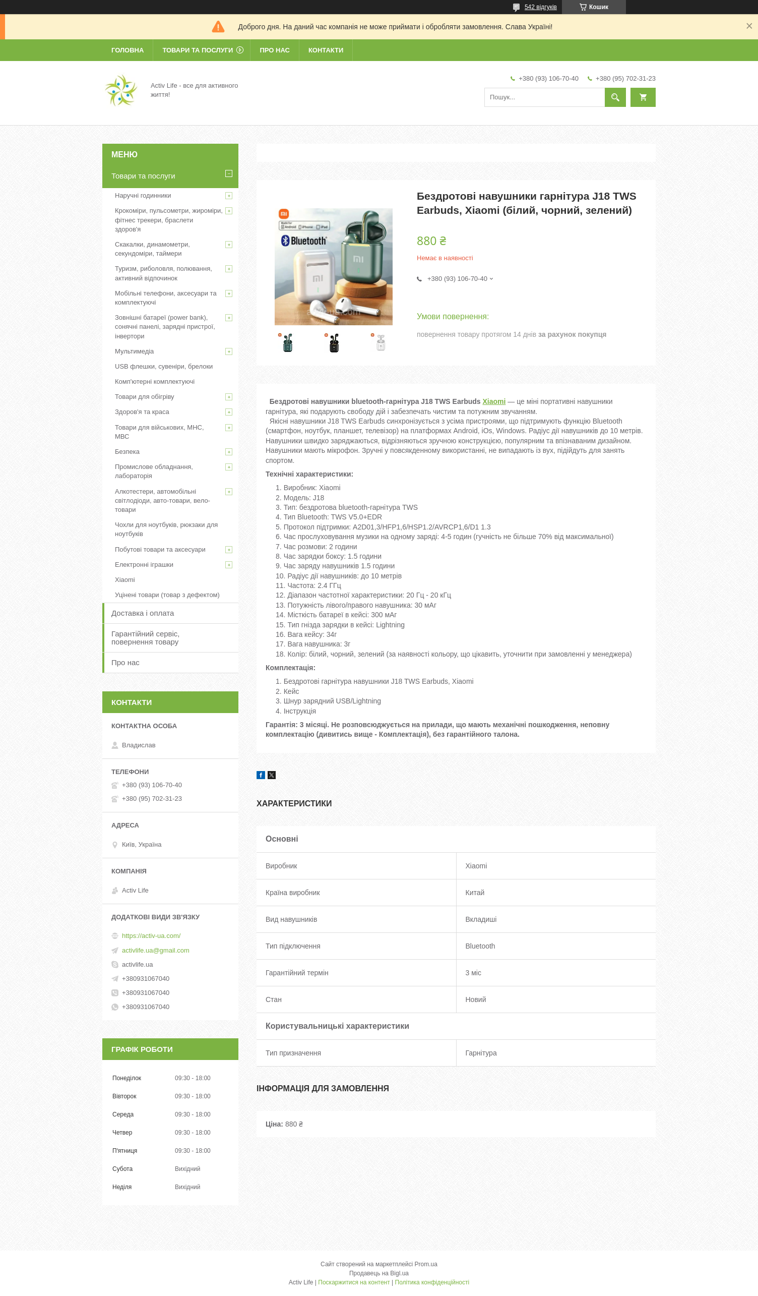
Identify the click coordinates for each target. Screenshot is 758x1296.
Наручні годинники (143, 195)
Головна (127, 50)
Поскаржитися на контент (354, 1282)
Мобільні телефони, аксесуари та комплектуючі (166, 297)
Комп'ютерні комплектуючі (155, 381)
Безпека (127, 451)
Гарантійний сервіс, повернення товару (145, 637)
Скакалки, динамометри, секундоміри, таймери (152, 249)
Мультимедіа (134, 351)
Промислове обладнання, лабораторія (154, 471)
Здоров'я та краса (142, 412)
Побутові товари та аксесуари (160, 549)
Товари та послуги (197, 50)
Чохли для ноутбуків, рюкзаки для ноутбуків (166, 529)
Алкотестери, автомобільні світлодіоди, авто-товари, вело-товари (162, 500)
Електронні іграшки (144, 564)
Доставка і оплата (142, 613)
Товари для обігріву (144, 396)
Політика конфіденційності (432, 1282)
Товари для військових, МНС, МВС (159, 432)
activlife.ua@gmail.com (156, 950)
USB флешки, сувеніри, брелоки (164, 366)
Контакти (326, 50)
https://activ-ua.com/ (151, 935)
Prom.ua (426, 1264)
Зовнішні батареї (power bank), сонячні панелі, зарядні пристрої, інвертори (165, 326)
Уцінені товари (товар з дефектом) (167, 595)
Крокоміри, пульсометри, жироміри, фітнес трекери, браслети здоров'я (169, 219)
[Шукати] (615, 97)
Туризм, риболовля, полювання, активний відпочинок (163, 273)
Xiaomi (494, 401)
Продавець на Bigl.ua (379, 1273)
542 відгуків (541, 7)
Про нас (274, 50)
